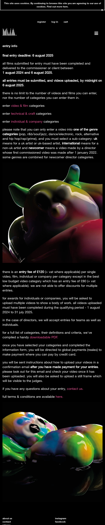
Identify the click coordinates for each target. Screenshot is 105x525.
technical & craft (23, 113)
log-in (54, 21)
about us (7, 518)
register (41, 21)
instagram (60, 518)
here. (59, 396)
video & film (19, 105)
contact (6, 521)
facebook (60, 521)
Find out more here (57, 6)
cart (66, 21)
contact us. (75, 388)
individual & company (27, 121)
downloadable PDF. (44, 337)
